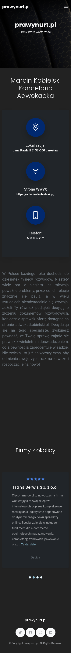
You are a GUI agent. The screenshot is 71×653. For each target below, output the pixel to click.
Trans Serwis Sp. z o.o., (35, 487)
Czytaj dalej (29, 544)
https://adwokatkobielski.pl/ (35, 194)
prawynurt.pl (16, 7)
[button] (30, 577)
